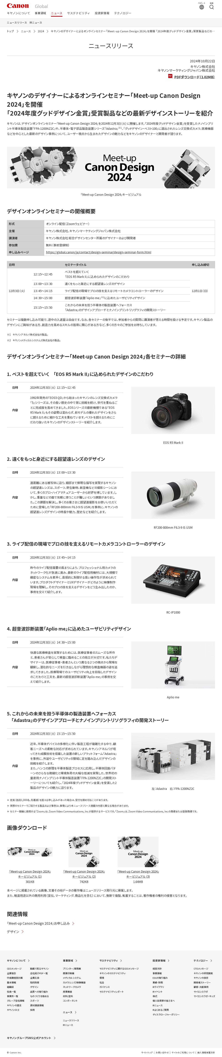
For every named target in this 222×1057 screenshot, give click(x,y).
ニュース (56, 13)
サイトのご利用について (183, 1052)
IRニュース (35, 22)
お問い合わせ (162, 1052)
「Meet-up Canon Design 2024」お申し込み (41, 923)
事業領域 (40, 13)
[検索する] (211, 5)
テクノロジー (122, 13)
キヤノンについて (18, 13)
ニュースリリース (17, 22)
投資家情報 (102, 13)
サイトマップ (147, 1052)
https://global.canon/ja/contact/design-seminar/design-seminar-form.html (98, 252)
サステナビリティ (78, 13)
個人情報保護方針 (206, 1052)
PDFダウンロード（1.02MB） (194, 76)
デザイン (15, 931)
